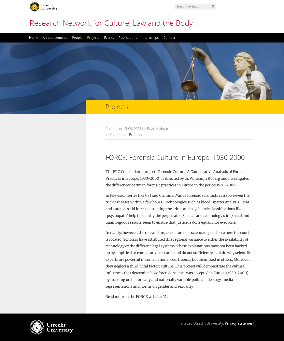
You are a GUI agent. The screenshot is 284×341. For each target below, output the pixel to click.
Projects (93, 37)
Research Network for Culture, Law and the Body (111, 23)
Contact (169, 37)
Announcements (55, 37)
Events (109, 37)
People (77, 37)
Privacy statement (239, 323)
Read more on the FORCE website (134, 296)
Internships (150, 37)
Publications (128, 37)
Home (33, 37)
